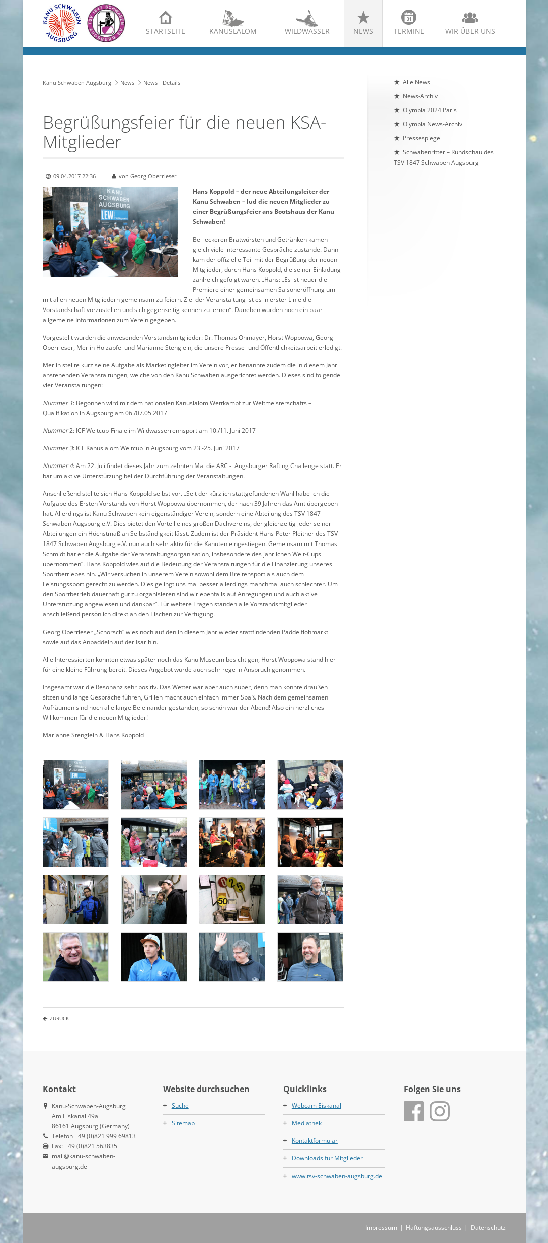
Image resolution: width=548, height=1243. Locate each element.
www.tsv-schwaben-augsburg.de (337, 1176)
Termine (409, 31)
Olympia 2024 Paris (430, 110)
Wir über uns (470, 31)
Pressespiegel (422, 138)
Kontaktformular (315, 1140)
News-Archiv (420, 96)
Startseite (165, 31)
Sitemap (183, 1123)
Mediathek (307, 1123)
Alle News (416, 81)
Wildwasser (307, 31)
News (363, 31)
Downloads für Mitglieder (327, 1158)
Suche (180, 1105)
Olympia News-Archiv (432, 124)
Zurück (59, 1018)
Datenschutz (488, 1227)
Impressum (381, 1227)
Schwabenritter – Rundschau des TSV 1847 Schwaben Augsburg (444, 157)
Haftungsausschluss (434, 1227)
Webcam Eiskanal (316, 1105)
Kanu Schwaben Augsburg (77, 82)
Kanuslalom (233, 31)
